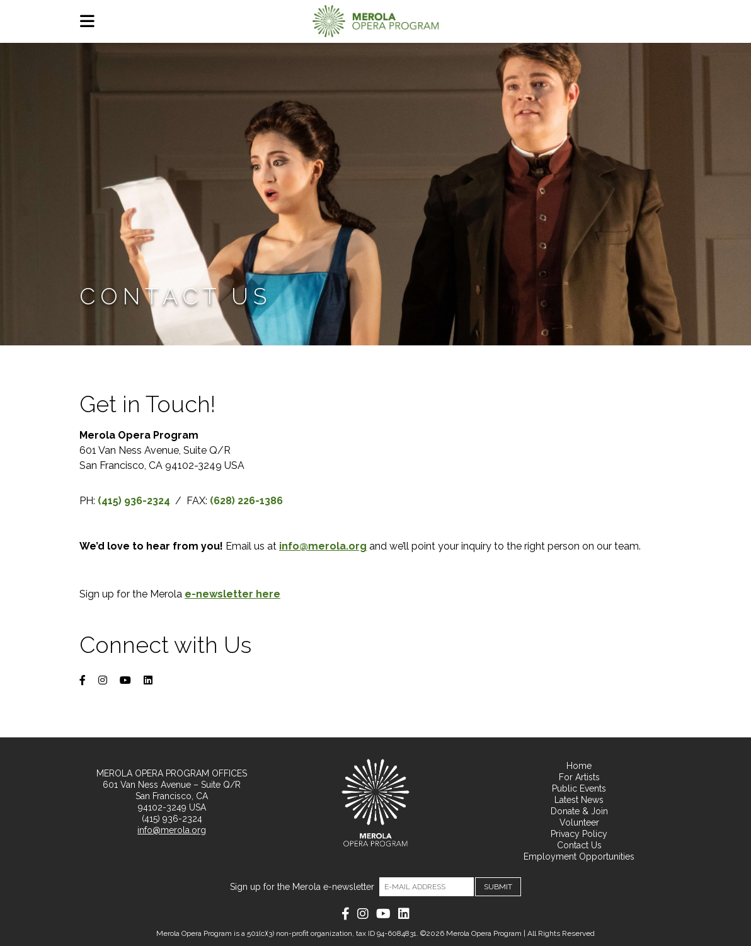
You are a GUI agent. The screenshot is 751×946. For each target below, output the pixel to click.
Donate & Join (579, 811)
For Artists (579, 777)
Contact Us (579, 845)
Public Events (579, 788)
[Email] (426, 886)
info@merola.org (171, 830)
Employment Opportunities (579, 856)
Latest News (579, 800)
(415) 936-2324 (172, 819)
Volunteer (579, 822)
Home (579, 766)
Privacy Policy (579, 834)
